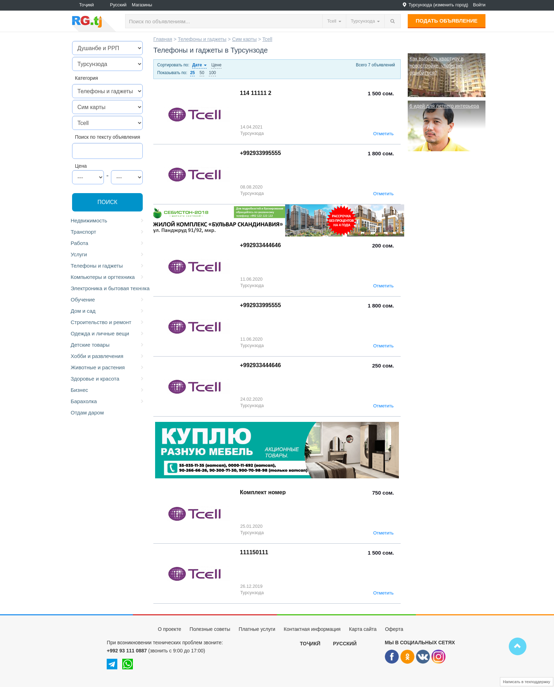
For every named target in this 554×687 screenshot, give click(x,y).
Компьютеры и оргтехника (108, 277)
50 (202, 72)
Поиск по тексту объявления (107, 137)
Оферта (394, 629)
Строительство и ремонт (108, 322)
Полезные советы (210, 629)
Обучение (108, 299)
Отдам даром (87, 413)
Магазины (142, 4)
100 (212, 72)
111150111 (254, 552)
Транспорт (108, 231)
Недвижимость (108, 220)
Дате (199, 64)
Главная (162, 39)
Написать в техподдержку (526, 682)
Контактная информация (312, 629)
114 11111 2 (255, 93)
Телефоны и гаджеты (108, 265)
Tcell (267, 39)
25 (192, 72)
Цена (81, 166)
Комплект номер (263, 492)
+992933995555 (260, 153)
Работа (108, 243)
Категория (86, 78)
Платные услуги (257, 629)
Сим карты (244, 39)
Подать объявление (447, 21)
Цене (216, 64)
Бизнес (108, 390)
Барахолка (108, 401)
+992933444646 (260, 245)
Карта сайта (363, 629)
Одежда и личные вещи (108, 333)
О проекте (169, 629)
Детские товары (108, 344)
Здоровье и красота (108, 378)
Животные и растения (108, 367)
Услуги (108, 254)
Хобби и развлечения (108, 356)
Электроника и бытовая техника (108, 288)
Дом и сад (108, 311)
